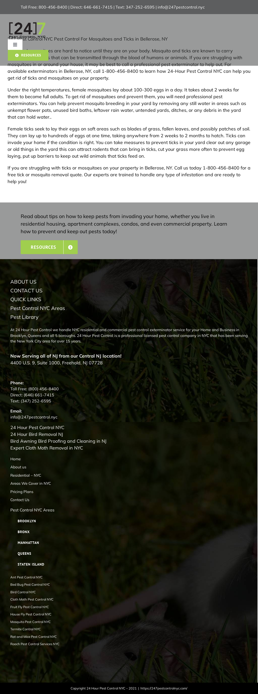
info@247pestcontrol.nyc (181, 7)
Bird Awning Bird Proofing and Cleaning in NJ (58, 441)
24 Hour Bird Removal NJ (36, 434)
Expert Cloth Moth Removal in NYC (46, 448)
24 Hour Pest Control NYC (37, 427)
